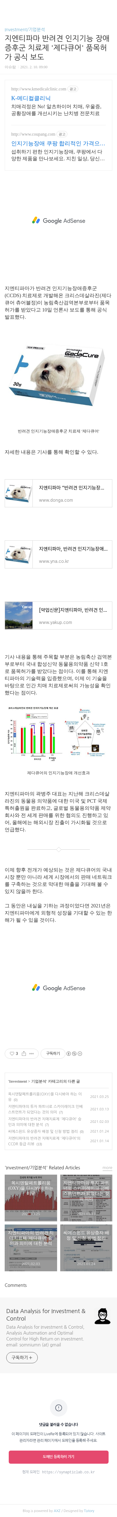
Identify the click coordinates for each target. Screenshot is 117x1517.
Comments (16, 1285)
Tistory (89, 1511)
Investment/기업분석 (25, 29)
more (108, 1168)
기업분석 (38, 1081)
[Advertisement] (58, 220)
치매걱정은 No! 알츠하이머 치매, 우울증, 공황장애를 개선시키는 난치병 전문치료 (56, 110)
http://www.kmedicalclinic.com (38, 89)
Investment (18, 1081)
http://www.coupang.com (33, 134)
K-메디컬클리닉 (31, 98)
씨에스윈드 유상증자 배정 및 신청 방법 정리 (43, 1131)
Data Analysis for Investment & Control (45, 1314)
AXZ (57, 1511)
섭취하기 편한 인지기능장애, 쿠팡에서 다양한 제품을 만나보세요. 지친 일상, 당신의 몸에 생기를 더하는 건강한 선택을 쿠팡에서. (58, 155)
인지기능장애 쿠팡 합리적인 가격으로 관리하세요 (58, 143)
